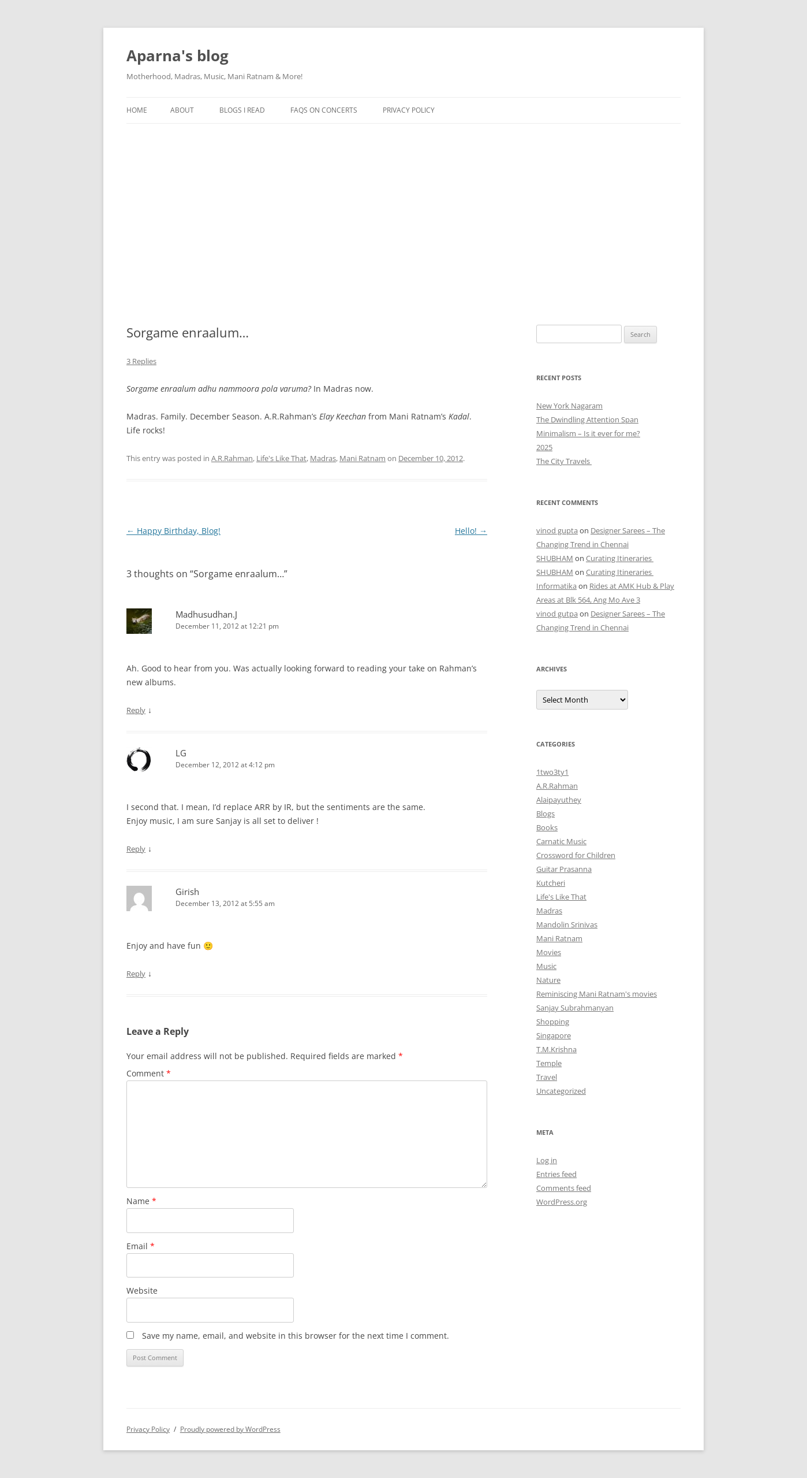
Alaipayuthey (558, 799)
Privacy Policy (409, 110)
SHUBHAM (554, 558)
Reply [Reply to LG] (135, 849)
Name (141, 1200)
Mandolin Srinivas (566, 924)
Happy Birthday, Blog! (173, 530)
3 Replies (141, 361)
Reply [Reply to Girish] (135, 973)
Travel (546, 1077)
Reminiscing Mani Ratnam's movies (596, 994)
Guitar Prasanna (564, 869)
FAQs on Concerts (323, 110)
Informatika (556, 586)
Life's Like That (281, 458)
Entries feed (556, 1174)
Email (140, 1246)
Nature (548, 980)
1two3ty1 (552, 772)
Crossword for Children (575, 855)
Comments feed (563, 1188)
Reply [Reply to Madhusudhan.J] (135, 710)
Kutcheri (550, 883)
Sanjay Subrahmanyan (575, 1007)
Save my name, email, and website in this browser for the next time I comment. (295, 1335)
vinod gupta (557, 530)
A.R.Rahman (232, 458)
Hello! (471, 530)
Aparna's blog (177, 55)
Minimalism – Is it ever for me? (588, 433)
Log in (546, 1160)
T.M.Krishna (556, 1049)
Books (547, 827)
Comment (148, 1073)
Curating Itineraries (619, 558)
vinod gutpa (557, 613)
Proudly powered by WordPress (230, 1429)
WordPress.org (561, 1202)
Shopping (552, 1021)
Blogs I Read (242, 110)
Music (546, 966)
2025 (544, 447)
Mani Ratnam (362, 458)
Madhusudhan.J (206, 614)
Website (142, 1290)
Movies (548, 952)
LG (180, 753)
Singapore (553, 1035)
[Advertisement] (403, 210)
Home (136, 110)
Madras (323, 458)
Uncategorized (561, 1091)
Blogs (545, 813)
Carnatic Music (561, 841)
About (182, 110)
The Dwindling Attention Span (587, 419)
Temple (549, 1063)
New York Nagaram (569, 405)
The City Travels (564, 461)
